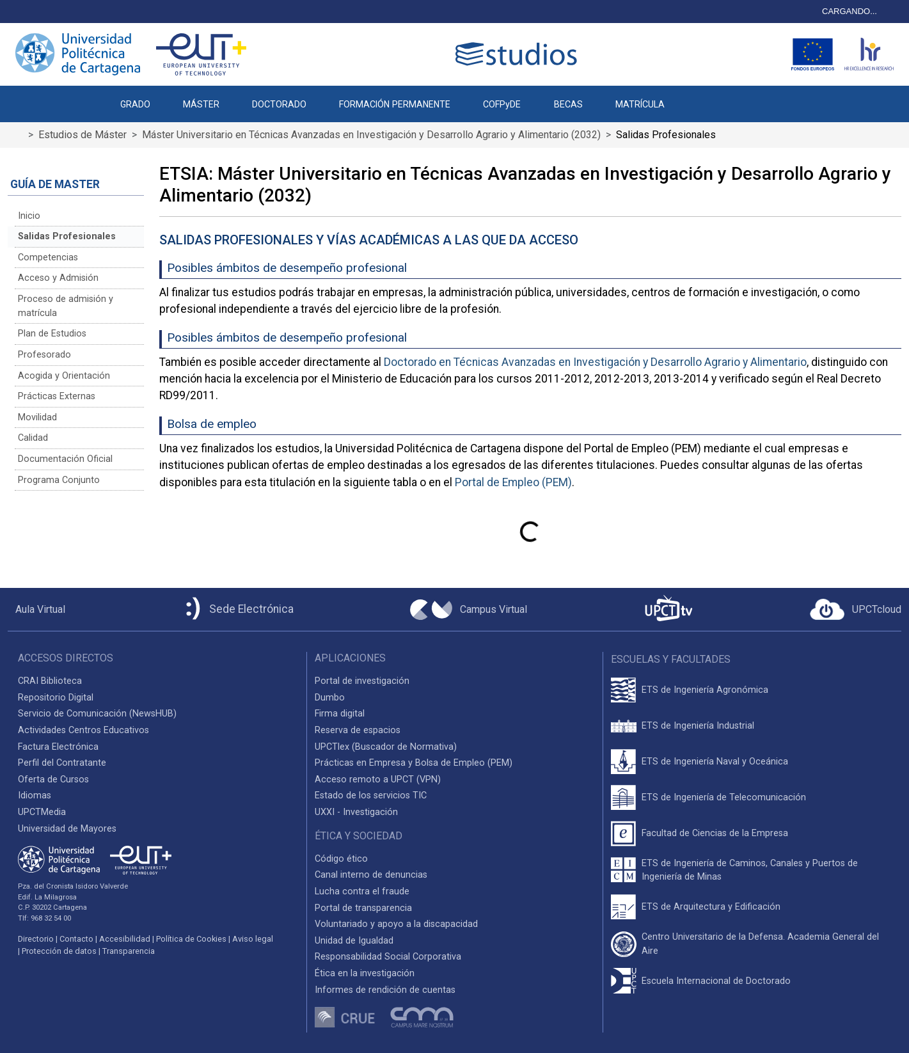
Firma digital (340, 713)
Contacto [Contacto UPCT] (76, 939)
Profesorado (44, 354)
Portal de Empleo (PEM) (513, 482)
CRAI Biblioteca (50, 681)
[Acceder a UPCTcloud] (855, 610)
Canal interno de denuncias (371, 874)
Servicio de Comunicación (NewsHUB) (97, 713)
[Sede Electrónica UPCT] (237, 609)
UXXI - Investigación (356, 812)
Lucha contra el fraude (362, 891)
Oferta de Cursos (53, 779)
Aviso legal (252, 939)
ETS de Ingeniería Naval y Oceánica (715, 761)
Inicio (29, 215)
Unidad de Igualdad (354, 940)
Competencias (48, 257)
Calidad (33, 437)
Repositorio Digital (55, 697)
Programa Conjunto (59, 480)
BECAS (568, 104)
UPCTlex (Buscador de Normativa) (386, 746)
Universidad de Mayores (67, 828)
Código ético (341, 858)
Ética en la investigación (365, 973)
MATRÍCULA (640, 104)
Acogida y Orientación (64, 375)
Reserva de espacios (357, 730)
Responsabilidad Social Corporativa (388, 956)
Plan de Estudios (52, 333)
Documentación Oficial (65, 459)
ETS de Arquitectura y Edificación (711, 906)
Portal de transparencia (363, 908)
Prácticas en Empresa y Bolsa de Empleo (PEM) (413, 762)
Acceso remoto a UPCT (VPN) (378, 779)
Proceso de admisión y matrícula (65, 306)
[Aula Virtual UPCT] (36, 609)
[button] (697, 98)
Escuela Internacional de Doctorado (716, 981)
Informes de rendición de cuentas (385, 990)
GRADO (135, 104)
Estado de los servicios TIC (371, 795)
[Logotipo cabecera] (518, 54)
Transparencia (128, 951)
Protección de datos (59, 951)
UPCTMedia (42, 812)
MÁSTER (201, 104)
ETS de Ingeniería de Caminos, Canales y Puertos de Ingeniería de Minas (750, 870)
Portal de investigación (362, 681)
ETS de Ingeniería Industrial (698, 725)
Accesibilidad (124, 939)
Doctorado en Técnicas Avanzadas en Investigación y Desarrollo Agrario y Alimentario (595, 362)
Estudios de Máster (82, 135)
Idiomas (34, 795)
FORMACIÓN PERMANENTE (394, 104)
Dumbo (330, 697)
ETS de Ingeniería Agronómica (705, 690)
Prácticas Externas (56, 396)
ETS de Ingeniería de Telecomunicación (724, 797)
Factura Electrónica (58, 746)
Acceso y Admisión (58, 278)
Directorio (36, 939)
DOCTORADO (279, 104)
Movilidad (37, 417)
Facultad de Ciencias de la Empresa (715, 833)
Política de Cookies (191, 939)
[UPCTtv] (668, 609)
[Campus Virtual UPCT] (468, 609)
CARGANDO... (849, 11)
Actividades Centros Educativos (83, 730)
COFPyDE (502, 104)
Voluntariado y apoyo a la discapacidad (396, 924)
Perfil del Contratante (62, 762)
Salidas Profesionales (67, 236)
